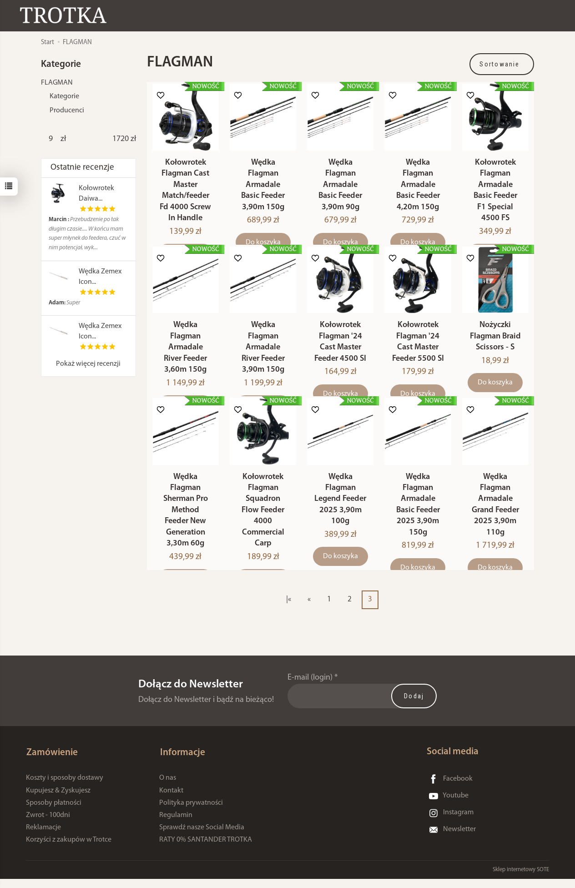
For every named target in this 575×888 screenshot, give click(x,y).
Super (64, 303)
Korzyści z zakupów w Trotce (68, 849)
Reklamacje (43, 837)
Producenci (67, 110)
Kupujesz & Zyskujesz (58, 799)
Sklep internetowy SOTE (521, 879)
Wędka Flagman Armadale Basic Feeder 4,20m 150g (418, 188)
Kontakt (171, 799)
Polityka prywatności (191, 812)
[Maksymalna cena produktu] (121, 139)
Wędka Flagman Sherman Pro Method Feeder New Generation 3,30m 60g (185, 521)
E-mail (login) (310, 688)
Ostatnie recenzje (82, 167)
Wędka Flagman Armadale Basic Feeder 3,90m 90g (340, 188)
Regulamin (175, 824)
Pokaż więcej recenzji (88, 364)
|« (288, 610)
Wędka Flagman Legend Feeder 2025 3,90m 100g (340, 509)
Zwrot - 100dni (48, 824)
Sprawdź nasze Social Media (201, 837)
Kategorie (64, 96)
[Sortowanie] (501, 64)
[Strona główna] (66, 15)
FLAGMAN (57, 82)
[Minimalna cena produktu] (51, 139)
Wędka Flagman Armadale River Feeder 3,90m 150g (263, 354)
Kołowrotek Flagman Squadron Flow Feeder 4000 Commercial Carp (263, 521)
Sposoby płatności (53, 812)
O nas (167, 787)
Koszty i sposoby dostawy (64, 787)
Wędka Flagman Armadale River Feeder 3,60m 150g (185, 354)
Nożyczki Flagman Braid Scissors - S (495, 343)
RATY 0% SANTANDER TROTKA (205, 849)
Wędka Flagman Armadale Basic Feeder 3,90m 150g (263, 188)
